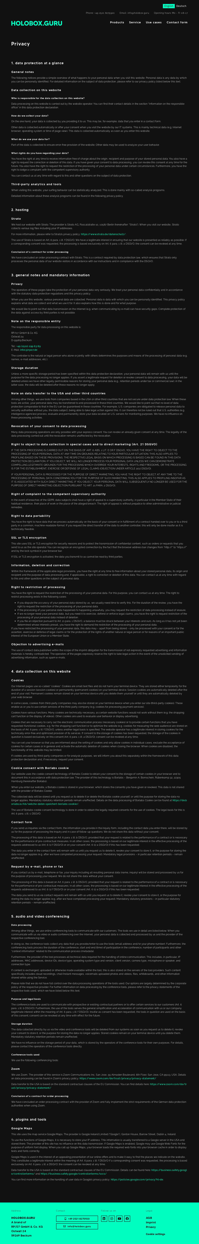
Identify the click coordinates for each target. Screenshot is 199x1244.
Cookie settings (155, 1234)
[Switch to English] (169, 6)
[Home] (36, 23)
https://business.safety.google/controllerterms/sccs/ (74, 1173)
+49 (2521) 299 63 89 (28, 346)
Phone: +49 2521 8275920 (100, 13)
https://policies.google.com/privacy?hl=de (137, 1179)
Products (117, 22)
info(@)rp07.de (28, 349)
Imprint (151, 1222)
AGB (149, 1218)
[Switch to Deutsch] (181, 6)
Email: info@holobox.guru (134, 13)
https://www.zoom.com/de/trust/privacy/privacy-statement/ (118, 1078)
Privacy (151, 1227)
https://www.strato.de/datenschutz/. (103, 234)
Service (135, 22)
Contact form (177, 22)
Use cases (154, 22)
